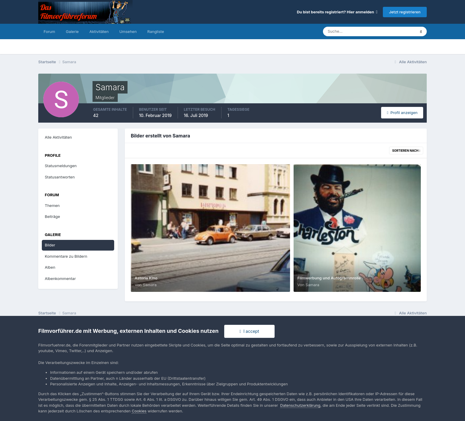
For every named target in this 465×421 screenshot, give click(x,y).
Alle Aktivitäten (58, 137)
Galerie (72, 31)
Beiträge (52, 216)
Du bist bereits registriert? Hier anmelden (337, 12)
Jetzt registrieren (405, 12)
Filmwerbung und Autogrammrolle (329, 278)
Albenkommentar (60, 278)
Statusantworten (60, 177)
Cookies (139, 411)
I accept (249, 331)
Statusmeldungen (61, 165)
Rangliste (155, 31)
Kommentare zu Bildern (66, 256)
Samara (150, 284)
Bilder (50, 245)
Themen (52, 205)
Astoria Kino (146, 278)
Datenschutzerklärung (300, 405)
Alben (50, 267)
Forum (49, 31)
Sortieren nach (406, 150)
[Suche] (348, 31)
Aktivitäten (99, 31)
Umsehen (127, 31)
